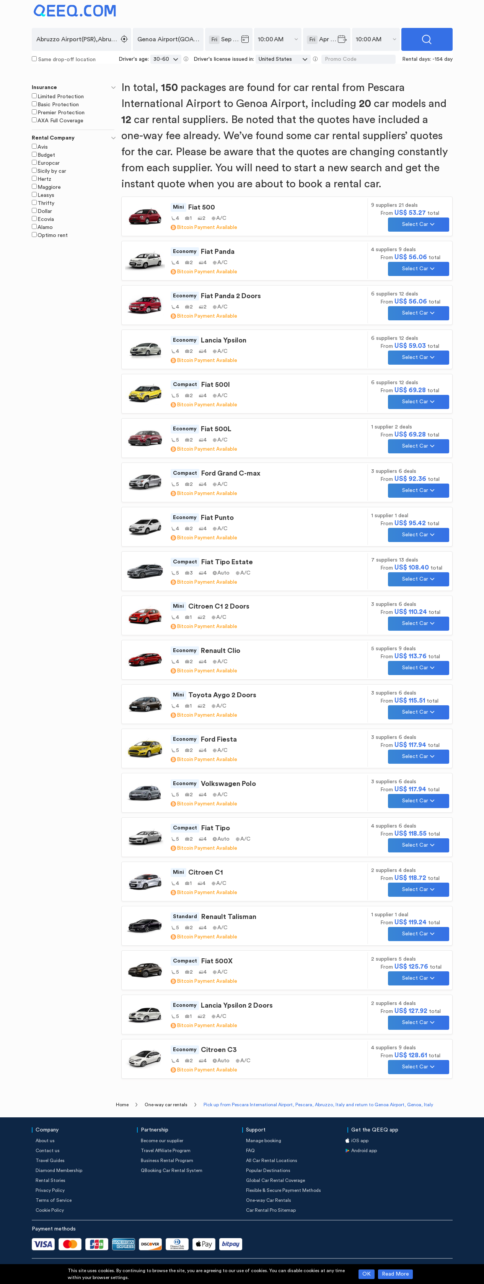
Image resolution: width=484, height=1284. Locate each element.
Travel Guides (50, 1160)
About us (45, 1140)
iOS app (359, 1140)
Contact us (48, 1150)
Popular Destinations (268, 1170)
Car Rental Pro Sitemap (271, 1210)
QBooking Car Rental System (171, 1170)
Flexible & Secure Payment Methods (283, 1190)
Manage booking (263, 1140)
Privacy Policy (50, 1190)
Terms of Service (54, 1200)
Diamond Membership (59, 1170)
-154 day (442, 59)
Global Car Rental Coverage (275, 1180)
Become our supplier (162, 1140)
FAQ (250, 1150)
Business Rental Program (167, 1160)
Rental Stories (50, 1180)
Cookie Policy (50, 1210)
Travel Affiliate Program (166, 1150)
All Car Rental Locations (271, 1160)
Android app (364, 1150)
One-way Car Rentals (268, 1200)
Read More (395, 1274)
